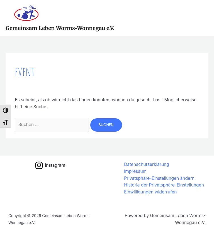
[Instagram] (50, 165)
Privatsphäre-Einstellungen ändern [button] (159, 178)
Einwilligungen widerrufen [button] (150, 192)
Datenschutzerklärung (146, 164)
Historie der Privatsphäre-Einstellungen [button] (164, 185)
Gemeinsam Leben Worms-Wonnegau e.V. (60, 28)
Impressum (135, 171)
